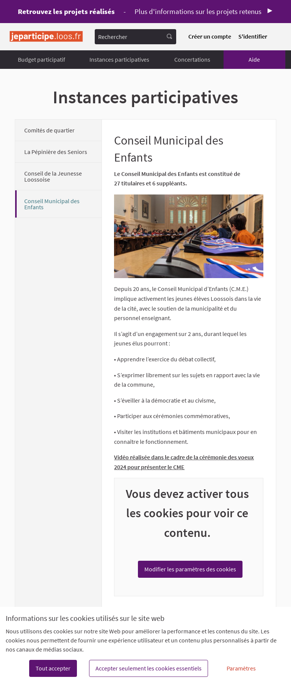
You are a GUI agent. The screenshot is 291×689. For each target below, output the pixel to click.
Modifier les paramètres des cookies (190, 569)
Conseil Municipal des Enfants (52, 204)
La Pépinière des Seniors (55, 152)
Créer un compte (209, 36)
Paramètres (241, 668)
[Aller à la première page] (46, 36)
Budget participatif (41, 59)
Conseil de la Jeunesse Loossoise (53, 176)
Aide (254, 59)
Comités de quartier (49, 130)
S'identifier (252, 36)
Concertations (192, 59)
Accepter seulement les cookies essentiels (148, 668)
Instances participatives (119, 59)
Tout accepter (53, 668)
